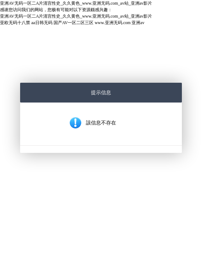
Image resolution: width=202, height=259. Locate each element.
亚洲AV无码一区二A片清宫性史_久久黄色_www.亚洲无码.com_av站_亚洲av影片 (76, 3)
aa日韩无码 (41, 22)
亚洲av (138, 22)
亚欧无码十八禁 (15, 22)
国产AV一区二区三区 (74, 22)
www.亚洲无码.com (112, 22)
